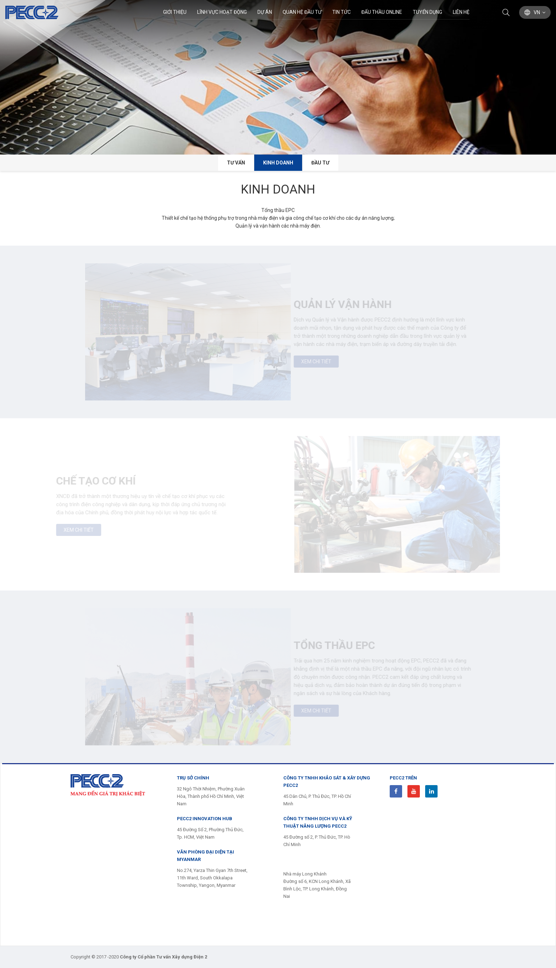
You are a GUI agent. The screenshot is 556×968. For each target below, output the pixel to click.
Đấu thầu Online (381, 12)
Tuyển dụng (427, 12)
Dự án (264, 12)
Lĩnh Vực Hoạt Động (222, 12)
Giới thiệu (175, 12)
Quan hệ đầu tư (302, 12)
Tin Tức (341, 12)
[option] (278, 77)
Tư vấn (236, 163)
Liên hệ (461, 12)
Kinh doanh (278, 163)
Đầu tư (320, 163)
